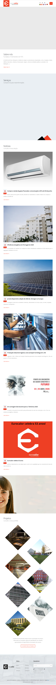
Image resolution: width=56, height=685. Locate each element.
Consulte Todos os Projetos (28, 646)
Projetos (27, 665)
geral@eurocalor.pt (37, 670)
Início (17, 665)
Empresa (18, 668)
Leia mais (6, 199)
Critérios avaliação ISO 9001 (23, 680)
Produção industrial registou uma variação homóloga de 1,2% (26, 353)
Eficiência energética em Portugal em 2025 (20, 245)
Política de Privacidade (34, 680)
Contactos (27, 670)
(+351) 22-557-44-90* (39, 669)
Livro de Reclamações (11, 680)
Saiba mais (6, 67)
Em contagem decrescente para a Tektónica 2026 (22, 407)
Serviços (18, 670)
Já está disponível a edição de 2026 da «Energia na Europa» (25, 299)
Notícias (27, 668)
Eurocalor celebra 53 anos (15, 461)
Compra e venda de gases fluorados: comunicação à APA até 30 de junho (29, 191)
